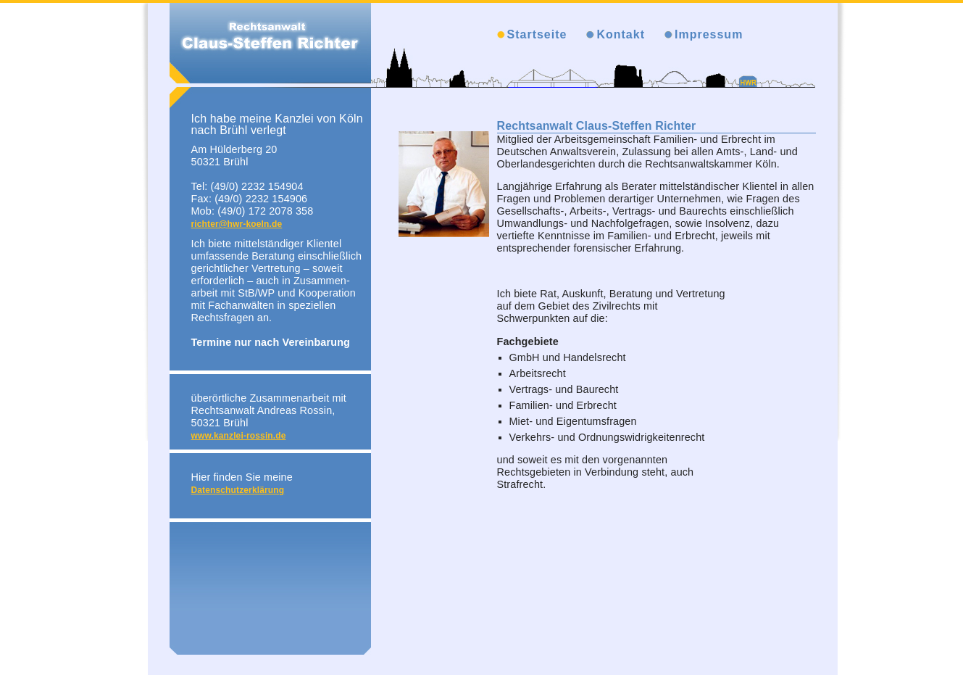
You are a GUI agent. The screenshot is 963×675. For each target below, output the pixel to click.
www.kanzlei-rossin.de (238, 436)
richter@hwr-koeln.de (237, 224)
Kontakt (620, 34)
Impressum (709, 34)
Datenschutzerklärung (238, 490)
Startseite (537, 34)
